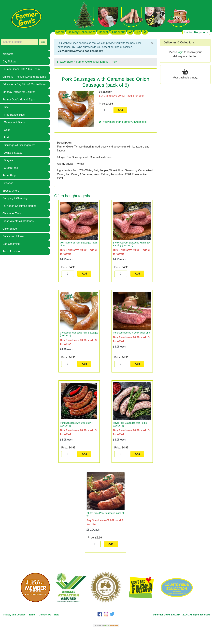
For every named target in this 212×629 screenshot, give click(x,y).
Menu (60, 32)
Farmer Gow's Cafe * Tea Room (21, 69)
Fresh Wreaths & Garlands (18, 221)
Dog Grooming (11, 243)
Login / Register (195, 32)
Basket (103, 32)
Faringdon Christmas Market (19, 205)
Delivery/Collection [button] (80, 32)
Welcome (7, 54)
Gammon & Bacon (15, 122)
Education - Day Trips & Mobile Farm (23, 84)
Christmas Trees (12, 213)
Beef (6, 107)
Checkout (118, 32)
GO (43, 42)
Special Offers (10, 190)
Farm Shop (8, 175)
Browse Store (65, 61)
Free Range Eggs (14, 114)
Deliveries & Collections (179, 42)
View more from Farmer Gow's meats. (123, 121)
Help (56, 614)
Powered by (106, 626)
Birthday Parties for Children (18, 92)
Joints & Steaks (13, 152)
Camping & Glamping (15, 198)
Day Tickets (9, 61)
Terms (32, 614)
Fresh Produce (11, 251)
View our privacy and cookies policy (80, 51)
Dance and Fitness (13, 236)
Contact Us (45, 614)
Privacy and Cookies (14, 614)
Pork (6, 137)
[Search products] (19, 42)
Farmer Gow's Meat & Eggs (18, 99)
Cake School (9, 228)
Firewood (7, 183)
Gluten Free (11, 167)
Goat (7, 130)
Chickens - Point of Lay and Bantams (24, 76)
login (180, 52)
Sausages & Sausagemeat (19, 145)
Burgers (8, 160)
